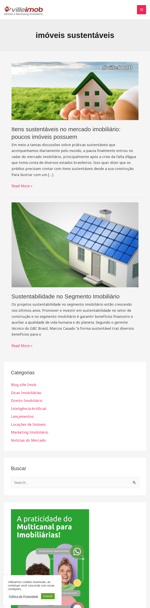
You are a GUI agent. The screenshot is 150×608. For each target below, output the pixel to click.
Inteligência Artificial (28, 408)
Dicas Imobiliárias (26, 392)
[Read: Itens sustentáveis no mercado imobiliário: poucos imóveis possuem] (75, 90)
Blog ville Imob (23, 384)
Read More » (22, 185)
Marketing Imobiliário (29, 432)
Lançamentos (22, 416)
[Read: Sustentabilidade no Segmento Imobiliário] (75, 244)
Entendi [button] (47, 596)
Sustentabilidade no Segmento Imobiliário (66, 296)
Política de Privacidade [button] (23, 596)
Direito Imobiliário (26, 400)
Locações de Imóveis (28, 424)
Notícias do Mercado (28, 440)
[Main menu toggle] (141, 9)
